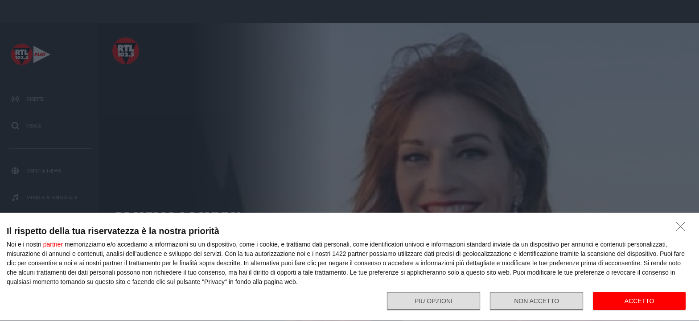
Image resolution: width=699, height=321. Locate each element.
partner (53, 244)
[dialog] (349, 267)
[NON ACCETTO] (683, 229)
